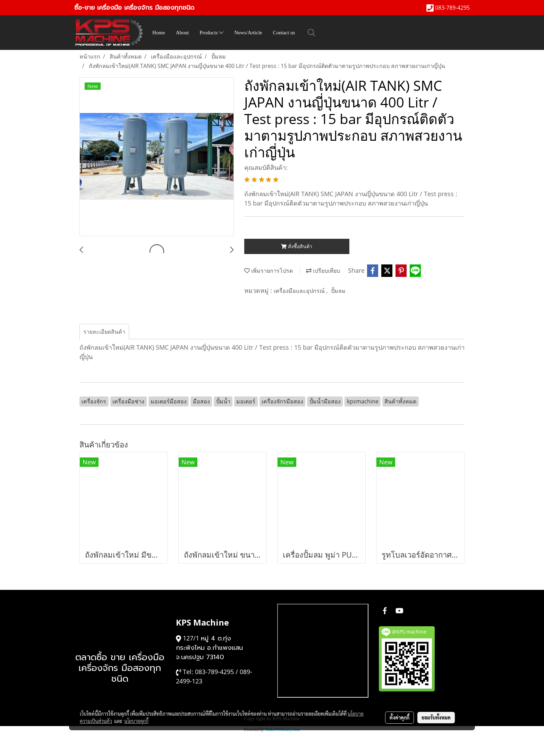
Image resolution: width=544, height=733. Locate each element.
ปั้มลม (338, 291)
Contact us (284, 32)
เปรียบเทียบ (323, 270)
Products (211, 32)
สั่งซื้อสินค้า (296, 246)
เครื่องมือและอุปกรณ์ (300, 291)
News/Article (248, 32)
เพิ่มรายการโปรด (268, 270)
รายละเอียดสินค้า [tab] (104, 331)
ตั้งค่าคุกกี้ (399, 717)
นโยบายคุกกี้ (136, 721)
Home (158, 32)
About (182, 32)
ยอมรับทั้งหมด (436, 717)
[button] (311, 32)
